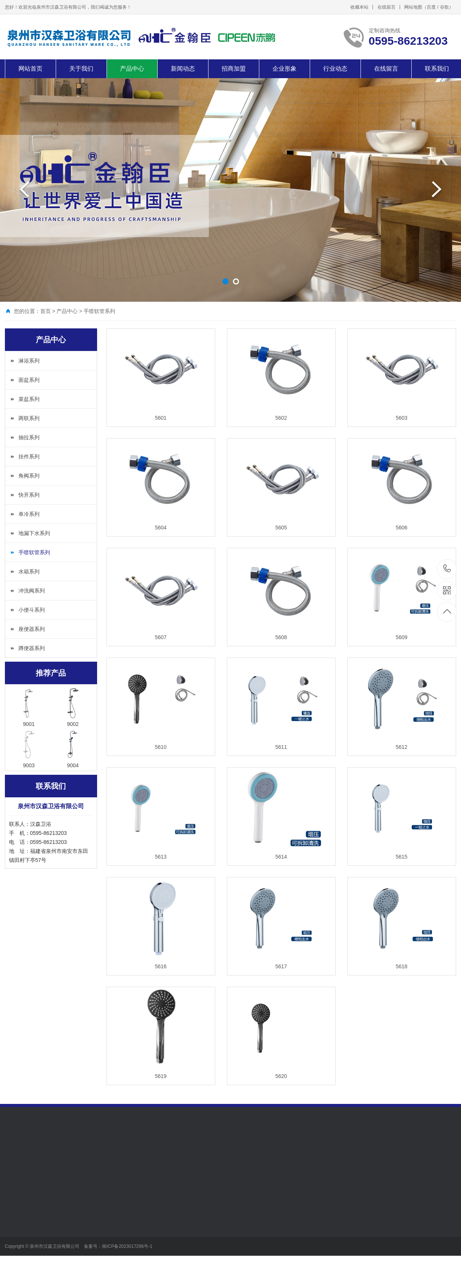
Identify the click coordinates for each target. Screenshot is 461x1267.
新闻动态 (183, 68)
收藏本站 (359, 7)
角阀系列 (29, 476)
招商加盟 (234, 68)
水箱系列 (29, 571)
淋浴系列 (29, 361)
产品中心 (132, 68)
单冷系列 (29, 514)
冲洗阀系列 (31, 591)
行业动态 (335, 68)
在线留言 (386, 7)
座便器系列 (31, 629)
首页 (45, 311)
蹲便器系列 (31, 648)
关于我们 (81, 68)
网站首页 (30, 68)
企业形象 (284, 68)
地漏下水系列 (34, 533)
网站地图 (413, 7)
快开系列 (29, 495)
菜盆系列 (29, 399)
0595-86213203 (447, 569)
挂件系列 (29, 457)
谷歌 (444, 7)
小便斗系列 (31, 610)
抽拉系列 (29, 437)
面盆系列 (29, 380)
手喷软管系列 (99, 311)
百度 (431, 7)
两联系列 (29, 418)
